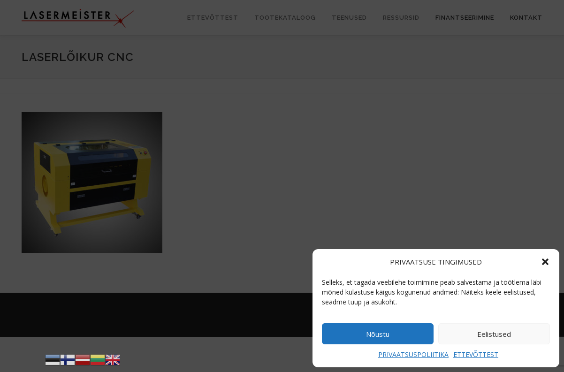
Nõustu (377, 334)
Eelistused (494, 334)
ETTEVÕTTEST (475, 354)
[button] (545, 261)
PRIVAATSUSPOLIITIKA (413, 354)
